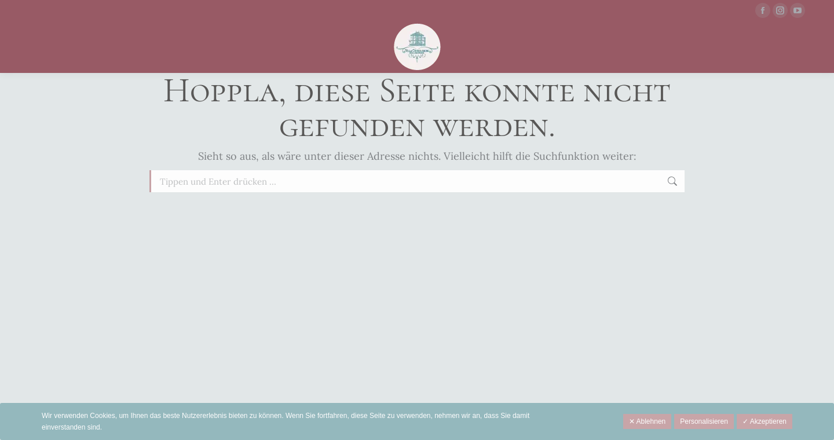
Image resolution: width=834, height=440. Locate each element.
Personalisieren (704, 421)
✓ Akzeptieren (764, 421)
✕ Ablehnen (647, 421)
